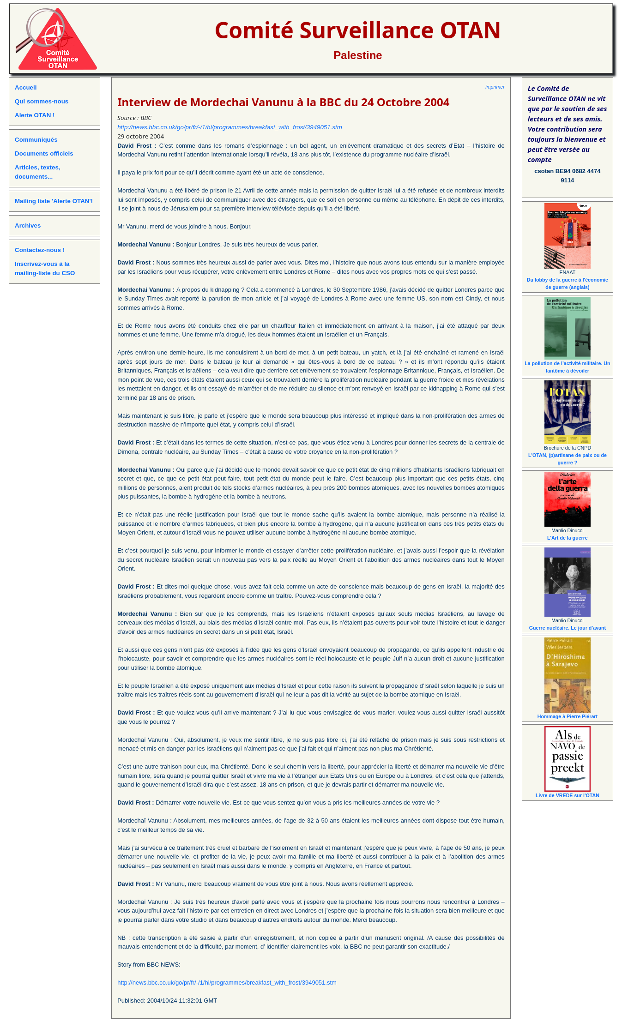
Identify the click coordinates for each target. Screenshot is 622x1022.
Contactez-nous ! (40, 249)
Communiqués (36, 139)
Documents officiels (44, 153)
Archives (28, 225)
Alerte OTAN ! (34, 115)
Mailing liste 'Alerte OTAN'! (54, 201)
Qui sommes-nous (41, 101)
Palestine (357, 55)
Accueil (25, 87)
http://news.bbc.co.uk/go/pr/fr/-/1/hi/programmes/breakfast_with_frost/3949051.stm (229, 127)
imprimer (494, 87)
